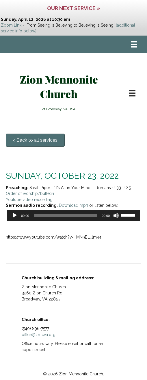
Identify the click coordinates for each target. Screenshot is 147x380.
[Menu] (134, 44)
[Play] (15, 215)
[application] (73, 215)
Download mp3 (73, 205)
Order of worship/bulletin (30, 193)
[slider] (65, 215)
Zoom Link (11, 25)
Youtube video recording (29, 199)
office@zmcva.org (38, 334)
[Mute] (116, 215)
